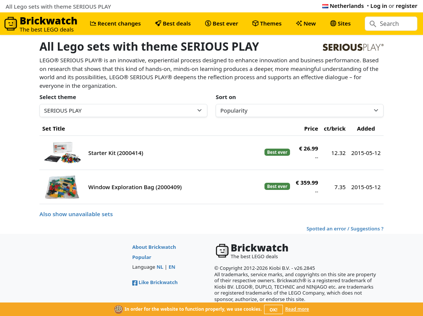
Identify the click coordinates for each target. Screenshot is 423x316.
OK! (274, 310)
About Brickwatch (154, 247)
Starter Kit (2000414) (115, 152)
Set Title (53, 128)
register (406, 5)
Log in (378, 5)
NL (160, 266)
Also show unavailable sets (76, 214)
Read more (297, 309)
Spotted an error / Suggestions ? (345, 228)
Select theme (57, 97)
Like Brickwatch (155, 282)
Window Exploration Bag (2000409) (135, 187)
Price (311, 128)
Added (366, 128)
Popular (141, 257)
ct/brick (335, 128)
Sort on (226, 97)
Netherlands (343, 5)
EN (172, 266)
